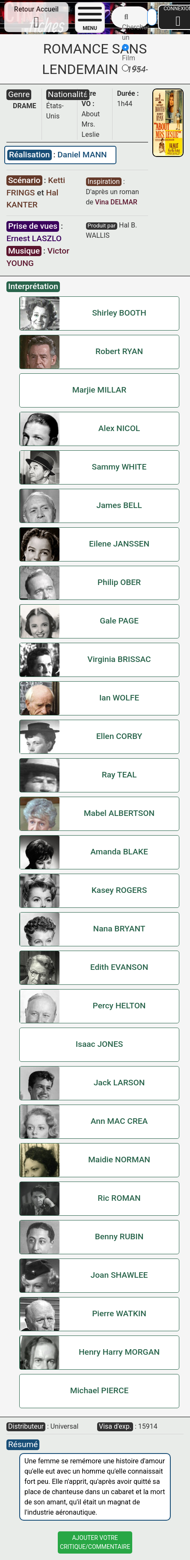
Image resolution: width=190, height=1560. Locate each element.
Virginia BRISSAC (119, 659)
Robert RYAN (119, 351)
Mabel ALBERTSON (119, 813)
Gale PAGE (119, 621)
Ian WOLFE (119, 698)
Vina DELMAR (116, 202)
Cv (131, 68)
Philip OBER (119, 582)
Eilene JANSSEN (119, 544)
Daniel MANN (82, 155)
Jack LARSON (119, 1082)
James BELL (119, 505)
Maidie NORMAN (119, 1159)
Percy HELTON (119, 1005)
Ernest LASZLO (34, 238)
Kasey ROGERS (119, 890)
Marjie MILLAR (99, 390)
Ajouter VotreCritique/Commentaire (95, 1542)
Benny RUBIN (119, 1236)
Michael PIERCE (99, 1390)
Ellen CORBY (119, 736)
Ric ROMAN (119, 1198)
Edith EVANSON (119, 967)
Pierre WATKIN (119, 1313)
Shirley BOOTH (119, 313)
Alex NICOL (119, 428)
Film (128, 53)
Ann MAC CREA (119, 1121)
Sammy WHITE (119, 467)
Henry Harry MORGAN (119, 1352)
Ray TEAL (119, 775)
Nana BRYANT (119, 929)
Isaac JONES (99, 1044)
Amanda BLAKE (119, 852)
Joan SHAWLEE (119, 1275)
